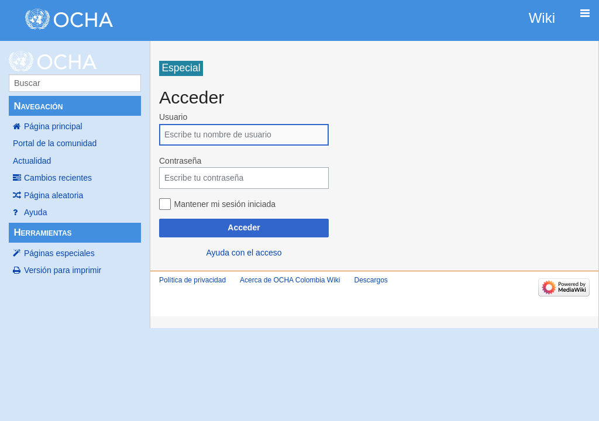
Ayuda (35, 212)
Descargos (370, 280)
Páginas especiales (59, 253)
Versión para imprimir (62, 270)
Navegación (38, 106)
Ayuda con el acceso (244, 252)
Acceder (244, 227)
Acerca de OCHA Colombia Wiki (290, 280)
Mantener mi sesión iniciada (225, 204)
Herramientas (42, 232)
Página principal (53, 126)
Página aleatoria (53, 195)
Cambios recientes (58, 177)
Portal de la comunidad (55, 143)
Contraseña (180, 160)
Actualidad (32, 160)
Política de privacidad (192, 280)
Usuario (173, 117)
